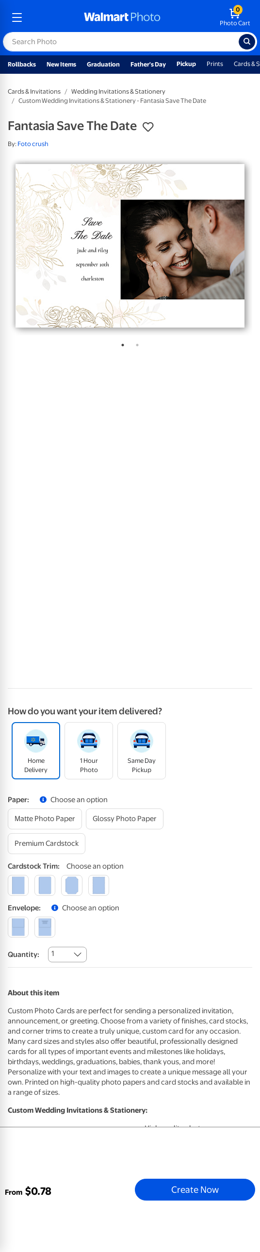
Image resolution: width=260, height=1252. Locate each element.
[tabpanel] (130, 245)
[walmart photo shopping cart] (235, 17)
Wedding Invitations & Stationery (118, 91)
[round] (44, 885)
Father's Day (148, 64)
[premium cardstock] (46, 843)
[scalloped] (98, 885)
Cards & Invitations (34, 91)
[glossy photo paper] (124, 818)
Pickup (186, 63)
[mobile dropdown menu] (17, 17)
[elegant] (71, 885)
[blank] (18, 927)
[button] (148, 127)
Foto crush (33, 144)
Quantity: (23, 954)
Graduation (103, 64)
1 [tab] (121, 343)
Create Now (195, 1189)
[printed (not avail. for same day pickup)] (44, 927)
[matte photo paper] (45, 818)
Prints (215, 63)
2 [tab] (135, 343)
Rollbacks (22, 64)
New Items (61, 64)
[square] (18, 885)
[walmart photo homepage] (122, 17)
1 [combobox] (52, 953)
